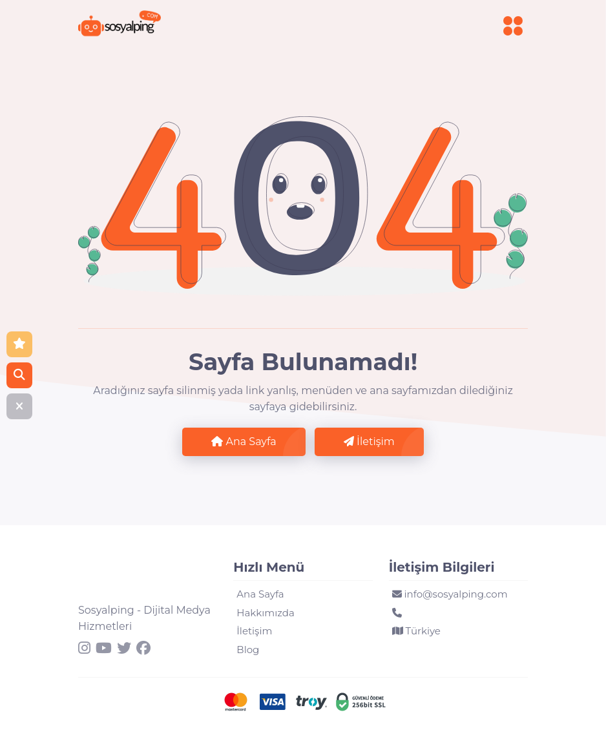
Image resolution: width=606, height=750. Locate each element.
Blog (247, 649)
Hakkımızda (265, 613)
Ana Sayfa (243, 441)
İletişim (369, 441)
